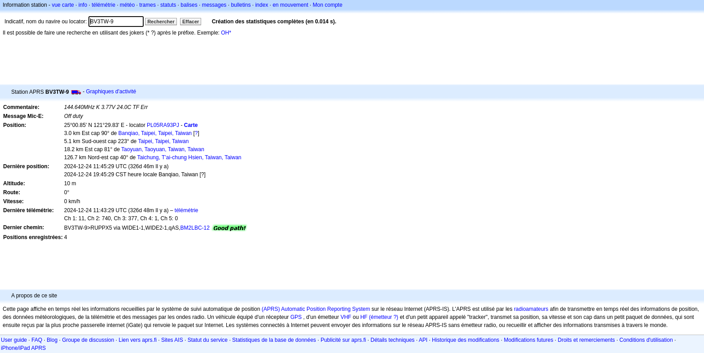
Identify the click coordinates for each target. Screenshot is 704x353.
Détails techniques (392, 340)
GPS (296, 317)
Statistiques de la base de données (274, 340)
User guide (14, 340)
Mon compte (328, 5)
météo (127, 5)
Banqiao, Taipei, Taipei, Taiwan (155, 133)
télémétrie (103, 5)
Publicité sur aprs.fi (343, 340)
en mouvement (290, 5)
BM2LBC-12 (195, 228)
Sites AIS (172, 340)
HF (363, 317)
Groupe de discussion (88, 340)
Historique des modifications (465, 340)
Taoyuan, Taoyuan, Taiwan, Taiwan (162, 149)
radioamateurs (531, 309)
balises (188, 5)
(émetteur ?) (383, 317)
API (423, 340)
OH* (226, 33)
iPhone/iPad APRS (23, 348)
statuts (168, 5)
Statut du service (208, 340)
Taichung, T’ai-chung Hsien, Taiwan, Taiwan (189, 157)
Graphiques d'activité (111, 91)
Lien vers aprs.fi (138, 340)
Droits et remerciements (586, 340)
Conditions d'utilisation (646, 340)
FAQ (36, 340)
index (261, 5)
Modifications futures (528, 340)
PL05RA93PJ (163, 125)
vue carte (63, 5)
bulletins (241, 5)
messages (214, 5)
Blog (52, 340)
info (83, 5)
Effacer (190, 21)
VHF (345, 317)
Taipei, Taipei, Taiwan (163, 141)
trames (147, 5)
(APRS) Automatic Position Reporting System (316, 309)
